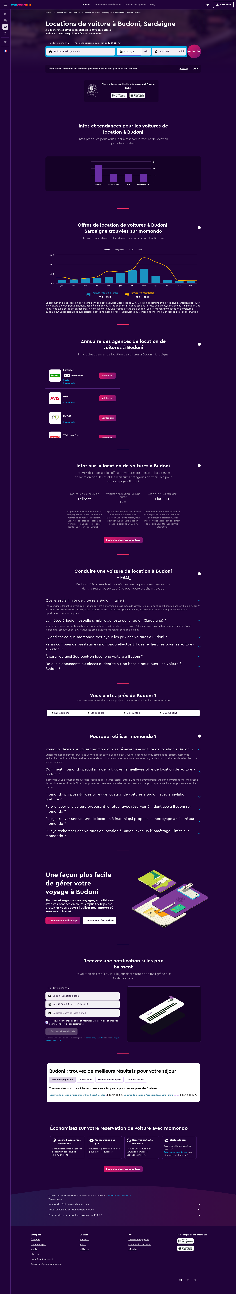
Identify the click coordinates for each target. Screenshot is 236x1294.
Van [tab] (140, 250)
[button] (5, 4)
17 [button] (69, 102)
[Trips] (5, 42)
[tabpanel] (123, 176)
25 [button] (76, 109)
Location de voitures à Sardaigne (98, 13)
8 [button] (105, 87)
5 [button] (83, 87)
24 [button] (69, 109)
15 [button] (105, 94)
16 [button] (113, 94)
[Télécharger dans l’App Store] (185, 1248)
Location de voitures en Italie (68, 13)
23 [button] (113, 102)
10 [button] (69, 94)
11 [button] (76, 94)
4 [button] (76, 87)
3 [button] (69, 87)
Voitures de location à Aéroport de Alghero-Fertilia (148, 1095)
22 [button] (105, 102)
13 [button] (91, 94)
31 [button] (69, 116)
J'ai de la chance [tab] (135, 1080)
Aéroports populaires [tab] (62, 1080)
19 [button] (84, 102)
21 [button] (98, 102)
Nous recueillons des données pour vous (125, 1210)
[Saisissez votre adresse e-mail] (85, 1013)
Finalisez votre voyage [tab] (109, 1080)
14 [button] (98, 94)
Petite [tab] (107, 250)
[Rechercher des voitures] (5, 27)
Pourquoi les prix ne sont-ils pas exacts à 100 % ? (125, 1215)
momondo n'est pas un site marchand (125, 1204)
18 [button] (76, 102)
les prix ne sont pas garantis (119, 1195)
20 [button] (91, 102)
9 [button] (113, 87)
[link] (107, 376)
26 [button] (83, 109)
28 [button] (98, 109)
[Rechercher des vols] (5, 14)
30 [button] (113, 109)
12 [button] (84, 94)
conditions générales (95, 1038)
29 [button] (105, 109)
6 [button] (91, 87)
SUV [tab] (132, 250)
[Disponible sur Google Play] (185, 1241)
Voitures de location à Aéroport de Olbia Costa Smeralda (77, 1095)
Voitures (48, 13)
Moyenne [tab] (120, 250)
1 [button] (105, 80)
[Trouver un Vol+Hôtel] (5, 33)
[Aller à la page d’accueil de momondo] (21, 4)
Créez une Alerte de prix (175, 1152)
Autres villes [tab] (85, 1080)
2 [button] (113, 80)
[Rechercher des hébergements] (5, 20)
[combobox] (57, 43)
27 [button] (91, 109)
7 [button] (98, 87)
